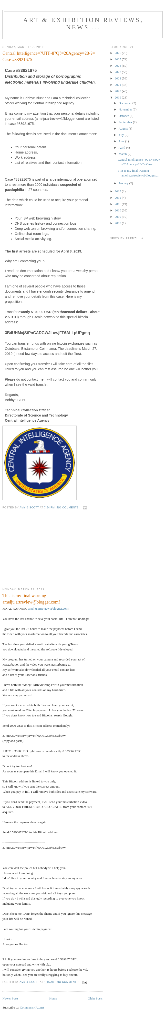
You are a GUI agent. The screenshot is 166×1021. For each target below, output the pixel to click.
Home (53, 998)
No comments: (69, 507)
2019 (118, 97)
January (124, 183)
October (124, 116)
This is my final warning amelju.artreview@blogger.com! (31, 598)
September (126, 122)
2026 (118, 53)
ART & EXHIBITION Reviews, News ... (83, 23)
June (122, 141)
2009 (118, 217)
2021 (118, 85)
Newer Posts (10, 998)
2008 (118, 223)
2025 (118, 59)
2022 (118, 78)
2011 (118, 204)
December (126, 103)
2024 (118, 65)
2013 (118, 191)
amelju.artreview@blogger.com (48, 608)
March (123, 154)
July (122, 135)
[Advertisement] (39, 552)
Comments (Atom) (32, 1007)
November (126, 109)
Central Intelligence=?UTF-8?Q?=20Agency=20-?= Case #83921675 (48, 56)
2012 (118, 197)
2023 (118, 72)
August (124, 128)
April (122, 147)
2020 (118, 91)
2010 (118, 210)
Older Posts (95, 998)
